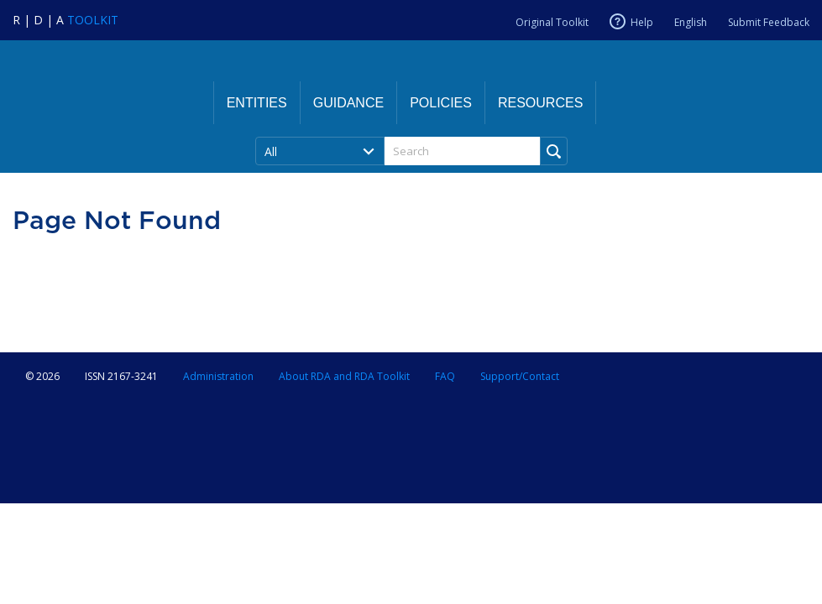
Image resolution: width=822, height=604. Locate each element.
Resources (540, 103)
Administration (218, 376)
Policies (441, 103)
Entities (257, 103)
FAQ (445, 376)
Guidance (348, 103)
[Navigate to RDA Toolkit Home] (65, 20)
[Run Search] (554, 151)
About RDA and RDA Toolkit (344, 376)
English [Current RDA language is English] (690, 22)
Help (642, 21)
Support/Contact (519, 376)
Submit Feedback (768, 22)
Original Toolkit (552, 22)
